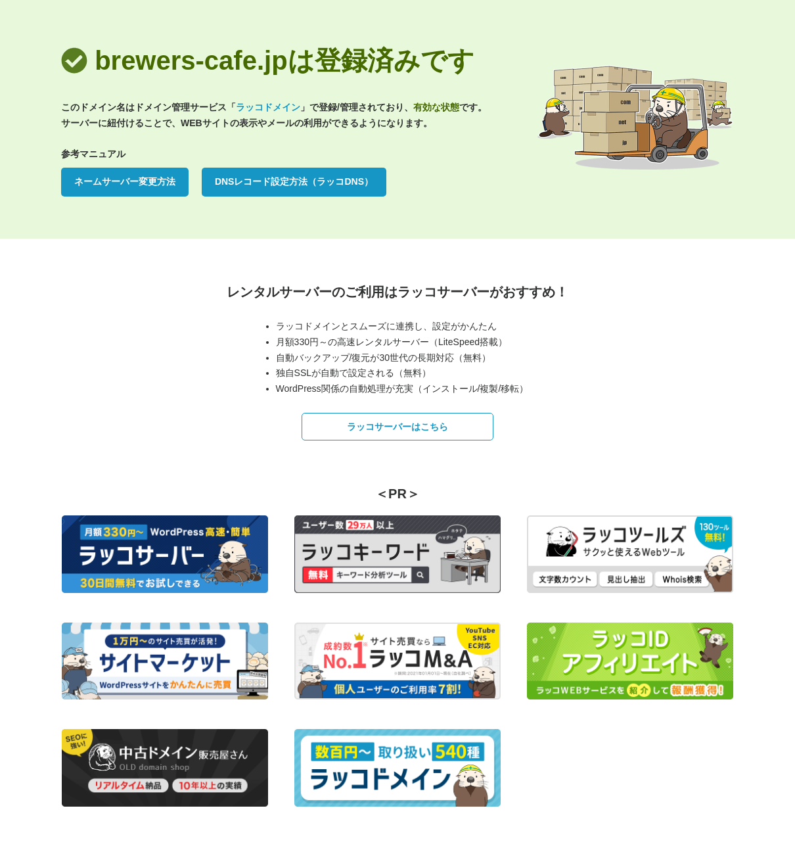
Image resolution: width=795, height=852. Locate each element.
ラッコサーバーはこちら (397, 426)
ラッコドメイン (268, 107)
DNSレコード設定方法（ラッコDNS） (294, 181)
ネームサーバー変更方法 (124, 181)
